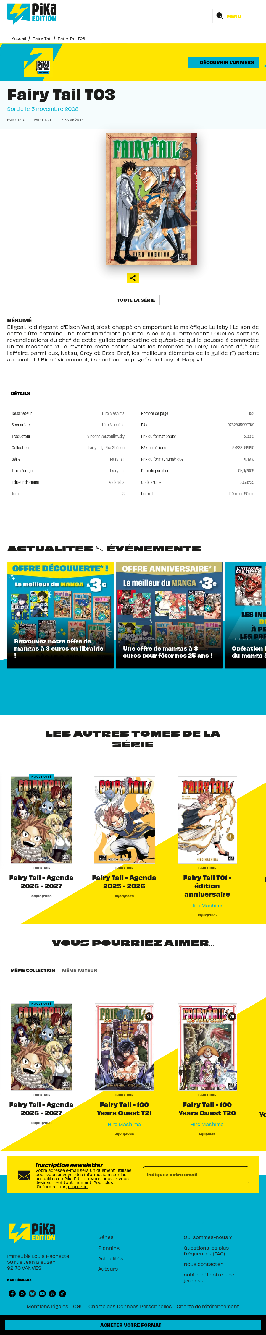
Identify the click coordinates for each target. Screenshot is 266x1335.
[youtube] (42, 1294)
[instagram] (22, 1294)
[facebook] (12, 1294)
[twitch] (52, 1294)
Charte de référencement (208, 1306)
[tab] (20, 393)
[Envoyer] (242, 1175)
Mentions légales (47, 1306)
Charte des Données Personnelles (130, 1306)
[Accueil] (32, 14)
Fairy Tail (42, 38)
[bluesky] (32, 1294)
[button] (223, 62)
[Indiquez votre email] (189, 1174)
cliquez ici (78, 1186)
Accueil (19, 38)
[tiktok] (62, 1294)
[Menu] (236, 16)
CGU (78, 1306)
